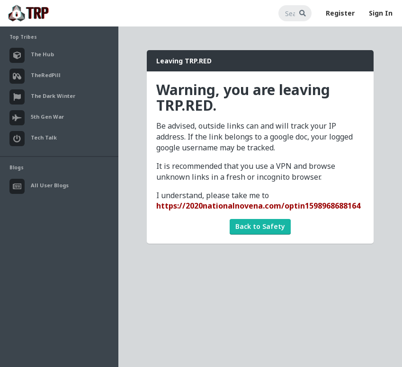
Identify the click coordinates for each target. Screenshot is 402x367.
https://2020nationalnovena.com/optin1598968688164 (258, 206)
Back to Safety (260, 226)
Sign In (381, 13)
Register (340, 13)
